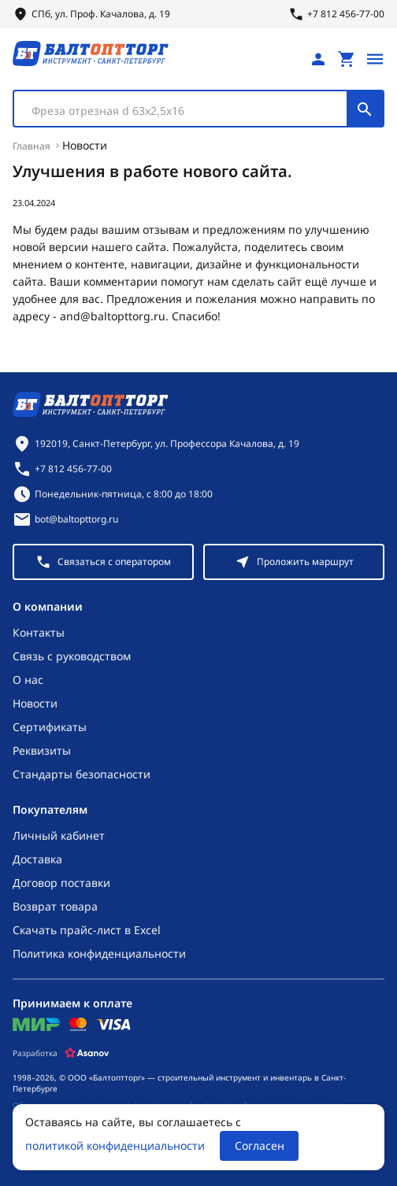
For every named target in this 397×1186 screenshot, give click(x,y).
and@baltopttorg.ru (112, 316)
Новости (84, 145)
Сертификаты (50, 726)
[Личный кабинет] (318, 59)
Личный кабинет (59, 835)
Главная (31, 146)
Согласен (259, 1145)
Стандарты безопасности (81, 774)
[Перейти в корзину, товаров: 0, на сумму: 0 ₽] (346, 59)
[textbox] (188, 111)
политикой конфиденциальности (115, 1145)
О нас (28, 679)
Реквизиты (42, 750)
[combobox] (198, 108)
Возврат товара (55, 906)
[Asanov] (87, 1053)
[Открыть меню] (374, 59)
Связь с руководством (72, 655)
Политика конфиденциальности (99, 953)
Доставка (37, 859)
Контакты (39, 632)
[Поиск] (365, 108)
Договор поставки (61, 882)
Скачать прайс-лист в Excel (87, 929)
